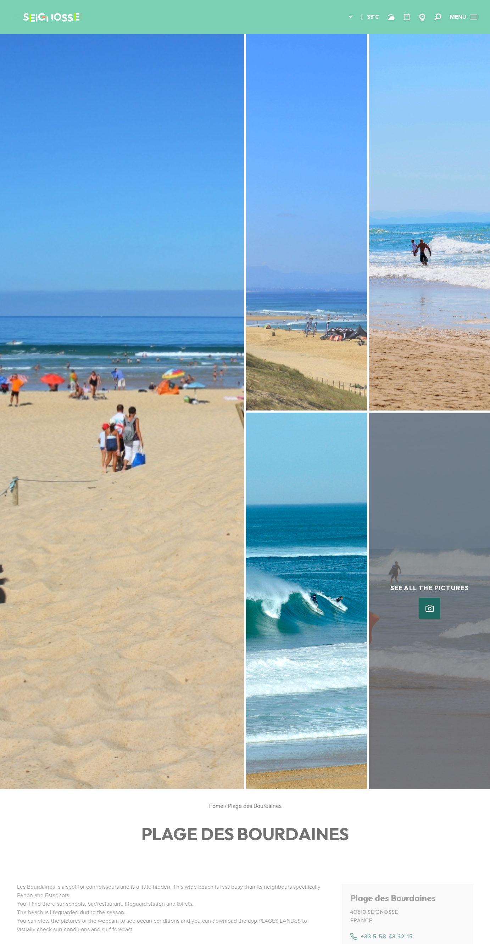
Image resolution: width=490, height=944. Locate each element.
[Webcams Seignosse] (422, 17)
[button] (345, 17)
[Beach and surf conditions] (391, 17)
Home (215, 806)
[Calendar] (406, 17)
